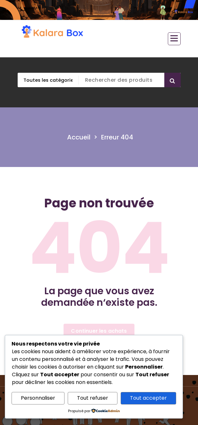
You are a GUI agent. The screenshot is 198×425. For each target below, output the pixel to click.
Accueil (78, 137)
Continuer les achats (99, 331)
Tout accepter (148, 398)
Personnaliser (38, 398)
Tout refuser (92, 398)
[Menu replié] (174, 38)
